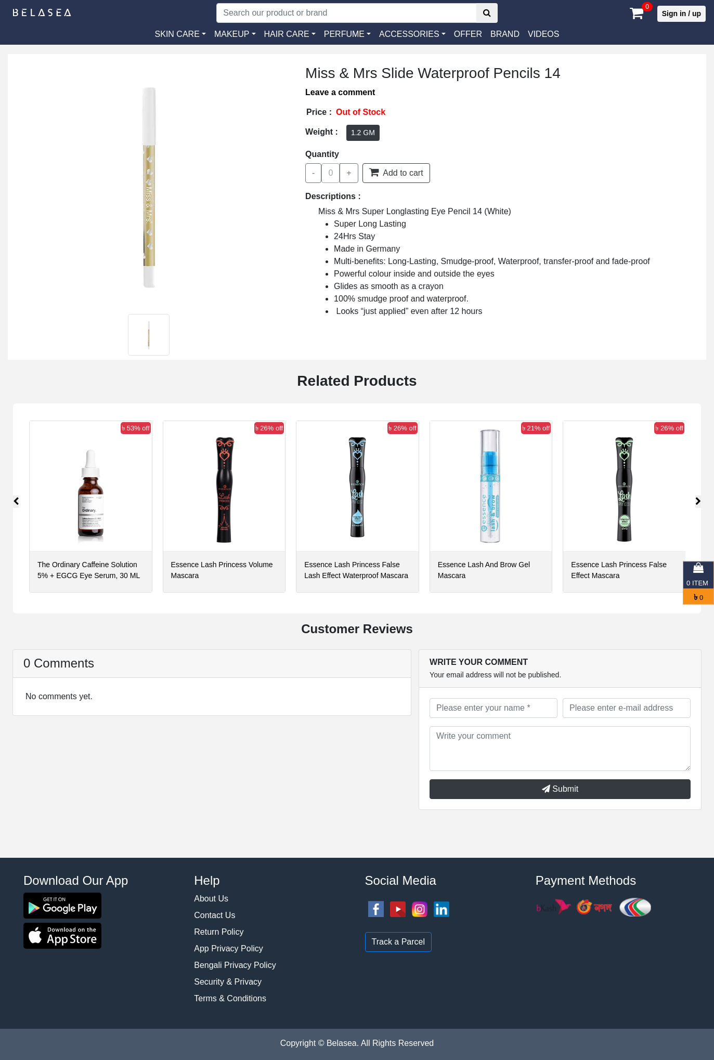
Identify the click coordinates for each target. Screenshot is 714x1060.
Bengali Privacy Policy (235, 965)
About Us (211, 898)
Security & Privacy (228, 981)
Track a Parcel (398, 941)
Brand (505, 34)
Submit (560, 788)
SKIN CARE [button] (177, 34)
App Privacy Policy (228, 948)
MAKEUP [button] (232, 34)
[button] (412, 34)
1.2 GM (363, 132)
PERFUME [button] (344, 34)
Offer (468, 34)
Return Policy (218, 931)
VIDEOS (543, 34)
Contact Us (214, 915)
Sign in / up (681, 13)
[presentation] (16, 501)
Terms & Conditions (230, 998)
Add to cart (396, 172)
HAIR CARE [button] (286, 34)
